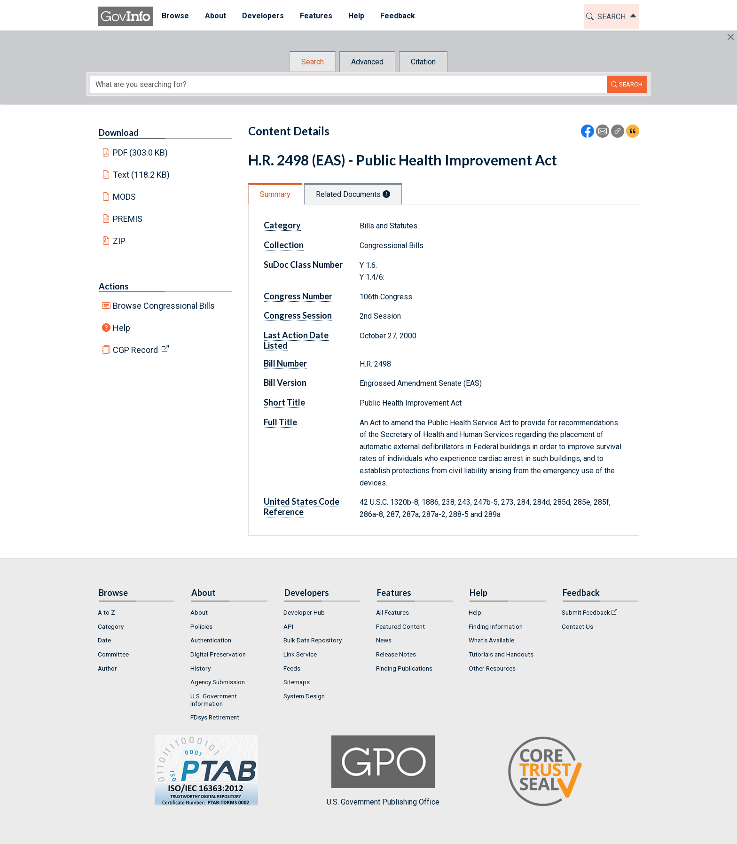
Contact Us (577, 626)
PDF (140, 152)
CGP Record (135, 350)
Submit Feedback (586, 612)
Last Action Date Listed (296, 340)
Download (119, 132)
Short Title (284, 402)
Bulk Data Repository (312, 640)
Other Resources (492, 668)
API (288, 626)
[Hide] (730, 37)
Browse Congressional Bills (164, 306)
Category (282, 225)
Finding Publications (404, 668)
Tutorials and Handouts (501, 654)
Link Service (300, 654)
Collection (284, 245)
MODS (124, 197)
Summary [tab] (275, 194)
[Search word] (348, 84)
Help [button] (356, 15)
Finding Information (496, 626)
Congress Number (298, 296)
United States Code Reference (301, 506)
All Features (392, 612)
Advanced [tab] (367, 61)
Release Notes (396, 654)
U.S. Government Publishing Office (383, 770)
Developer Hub (304, 612)
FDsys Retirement (214, 717)
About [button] (215, 15)
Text (141, 175)
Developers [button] (262, 15)
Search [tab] (312, 61)
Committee (113, 654)
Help (121, 328)
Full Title (280, 422)
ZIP (119, 241)
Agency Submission (217, 682)
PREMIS (127, 219)
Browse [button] (174, 15)
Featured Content (400, 626)
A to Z (106, 612)
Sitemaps (296, 682)
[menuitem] (174, 16)
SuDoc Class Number (303, 264)
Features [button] (315, 15)
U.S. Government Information (213, 699)
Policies (201, 626)
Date (104, 640)
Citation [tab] (423, 61)
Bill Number (285, 363)
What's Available (491, 640)
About (199, 612)
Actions (114, 286)
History (200, 668)
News (384, 640)
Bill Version (285, 382)
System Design (304, 696)
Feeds (291, 668)
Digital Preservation (218, 654)
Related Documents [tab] (353, 194)
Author (107, 668)
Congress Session (298, 315)
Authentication (210, 640)
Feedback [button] (397, 15)
